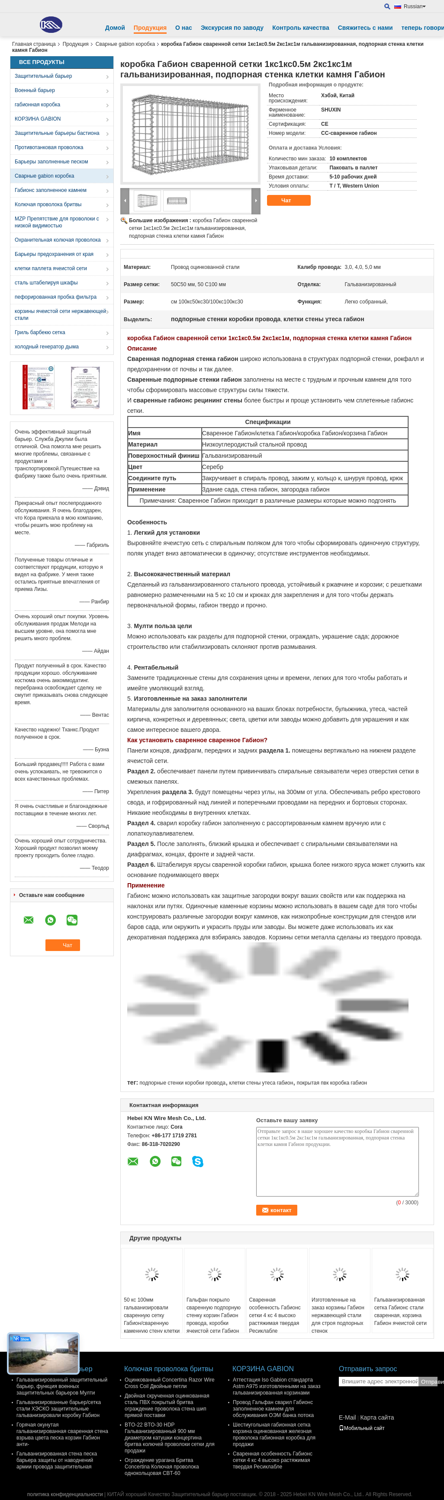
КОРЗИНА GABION (38, 119)
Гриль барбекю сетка (40, 332)
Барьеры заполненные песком (51, 162)
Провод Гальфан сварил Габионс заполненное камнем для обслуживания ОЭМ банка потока (273, 1408)
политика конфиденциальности (65, 1494)
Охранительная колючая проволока (58, 240)
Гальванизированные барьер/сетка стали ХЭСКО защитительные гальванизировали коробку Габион (58, 1408)
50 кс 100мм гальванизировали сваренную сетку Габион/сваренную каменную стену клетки (152, 1315)
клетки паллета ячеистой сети (51, 268)
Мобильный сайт (362, 1428)
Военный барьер (35, 90)
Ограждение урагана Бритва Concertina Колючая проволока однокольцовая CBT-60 (162, 1466)
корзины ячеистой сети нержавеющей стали (60, 314)
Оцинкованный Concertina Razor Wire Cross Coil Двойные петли (170, 1383)
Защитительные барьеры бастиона (57, 133)
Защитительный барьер (43, 76)
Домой (115, 27)
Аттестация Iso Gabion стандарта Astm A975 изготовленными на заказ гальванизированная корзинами (276, 1386)
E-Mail (347, 1417)
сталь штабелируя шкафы (46, 283)
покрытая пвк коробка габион (332, 1083)
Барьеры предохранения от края (54, 254)
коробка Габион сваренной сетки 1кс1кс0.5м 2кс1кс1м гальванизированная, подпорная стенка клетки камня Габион (193, 228)
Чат (292, 200)
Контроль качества (300, 27)
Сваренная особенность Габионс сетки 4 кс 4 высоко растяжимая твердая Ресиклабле (274, 1315)
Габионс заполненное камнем (51, 190)
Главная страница (34, 44)
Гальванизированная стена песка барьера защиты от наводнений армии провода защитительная (56, 1460)
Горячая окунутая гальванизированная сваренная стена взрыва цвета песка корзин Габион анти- (62, 1434)
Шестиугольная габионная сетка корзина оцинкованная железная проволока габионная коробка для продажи (274, 1434)
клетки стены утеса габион (261, 1083)
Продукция (150, 27)
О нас (183, 27)
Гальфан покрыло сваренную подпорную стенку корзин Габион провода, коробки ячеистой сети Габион (214, 1315)
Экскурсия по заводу (232, 27)
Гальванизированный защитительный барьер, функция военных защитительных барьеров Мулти (61, 1386)
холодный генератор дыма (47, 347)
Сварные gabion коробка (125, 44)
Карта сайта (377, 1417)
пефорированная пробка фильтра (56, 297)
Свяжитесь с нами (365, 27)
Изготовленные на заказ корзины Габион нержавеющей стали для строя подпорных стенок (338, 1315)
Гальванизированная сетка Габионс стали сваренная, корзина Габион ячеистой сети (400, 1311)
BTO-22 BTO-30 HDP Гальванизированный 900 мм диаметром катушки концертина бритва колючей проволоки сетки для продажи (170, 1438)
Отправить (429, 1382)
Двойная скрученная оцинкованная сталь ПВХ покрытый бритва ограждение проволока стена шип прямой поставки (167, 1405)
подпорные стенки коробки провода (182, 1083)
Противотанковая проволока (49, 147)
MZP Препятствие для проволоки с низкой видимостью (57, 222)
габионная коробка (37, 105)
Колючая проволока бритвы (48, 204)
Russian (415, 6)
